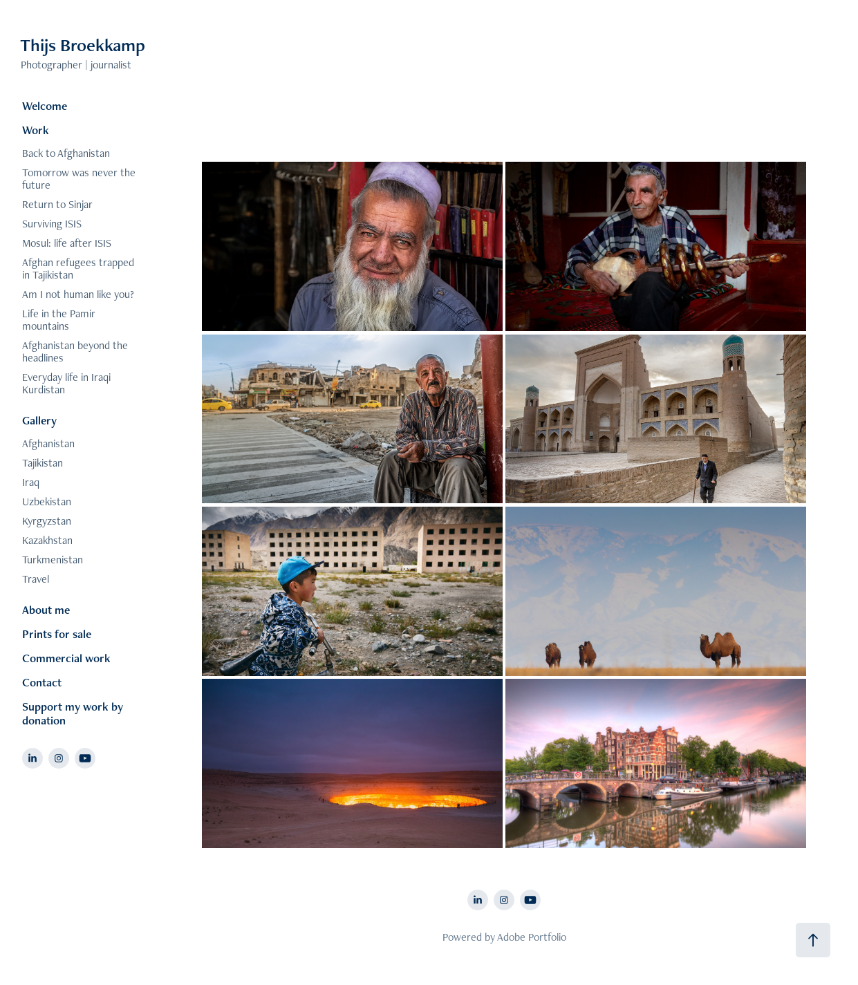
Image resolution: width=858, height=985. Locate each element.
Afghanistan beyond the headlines (75, 351)
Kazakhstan (47, 540)
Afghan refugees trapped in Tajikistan (78, 268)
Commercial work (66, 658)
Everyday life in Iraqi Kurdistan (66, 383)
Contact (42, 682)
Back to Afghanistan (66, 153)
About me (46, 609)
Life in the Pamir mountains (58, 319)
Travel (35, 579)
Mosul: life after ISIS (66, 243)
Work (35, 130)
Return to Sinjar (57, 204)
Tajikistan (42, 463)
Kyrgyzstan (46, 521)
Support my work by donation (72, 713)
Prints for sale (56, 633)
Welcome (44, 105)
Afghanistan (48, 443)
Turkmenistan (52, 559)
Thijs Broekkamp (84, 45)
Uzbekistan (46, 501)
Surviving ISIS (52, 223)
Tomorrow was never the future (79, 178)
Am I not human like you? (78, 294)
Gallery (39, 420)
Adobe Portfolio (531, 937)
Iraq (30, 482)
